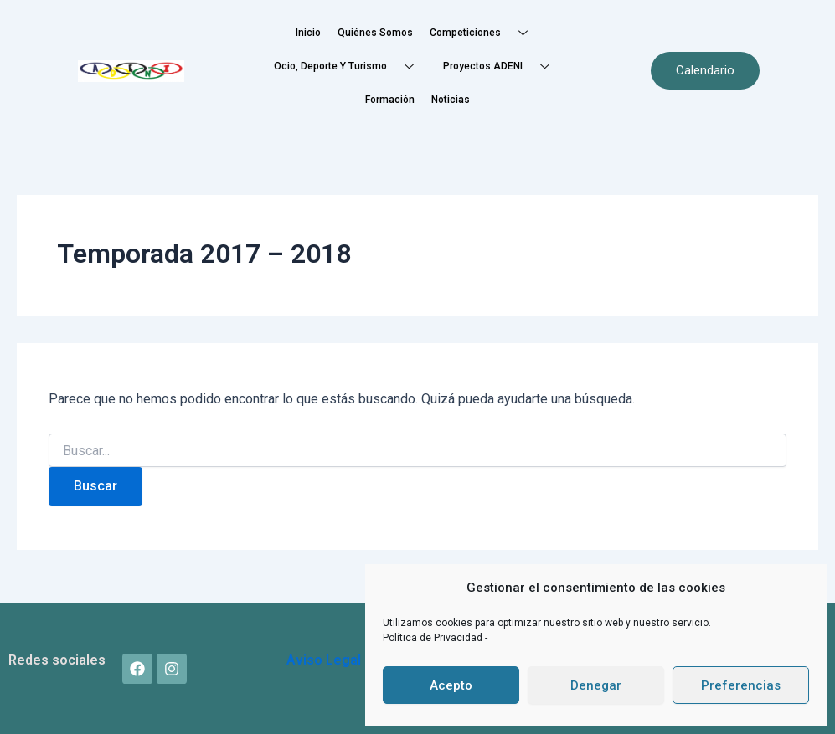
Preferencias (741, 685)
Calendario (705, 70)
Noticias (450, 99)
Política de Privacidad (434, 638)
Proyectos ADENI (502, 66)
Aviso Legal (323, 660)
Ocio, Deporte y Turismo (350, 66)
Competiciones (485, 33)
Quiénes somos (375, 32)
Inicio (308, 32)
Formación (390, 99)
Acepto (451, 685)
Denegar (595, 685)
